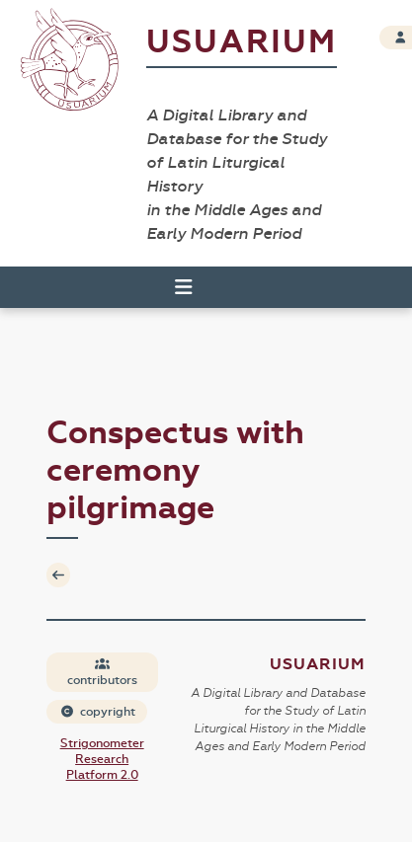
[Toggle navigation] (175, 287)
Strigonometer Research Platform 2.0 (102, 759)
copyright (97, 712)
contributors (102, 672)
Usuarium (241, 42)
